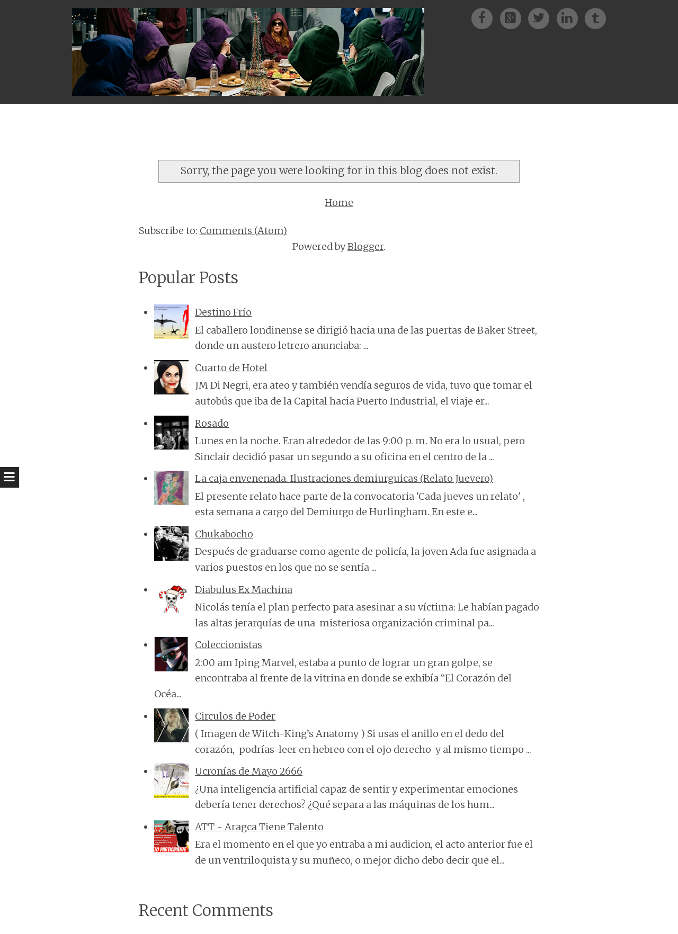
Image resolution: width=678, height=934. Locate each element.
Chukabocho (224, 534)
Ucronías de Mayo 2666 (248, 771)
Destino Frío (223, 312)
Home (339, 202)
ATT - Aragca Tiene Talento (259, 827)
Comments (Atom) (243, 230)
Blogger (365, 246)
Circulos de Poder (235, 716)
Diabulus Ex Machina (243, 589)
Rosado (212, 423)
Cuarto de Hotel (231, 368)
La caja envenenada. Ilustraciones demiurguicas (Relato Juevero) (344, 478)
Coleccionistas (228, 645)
